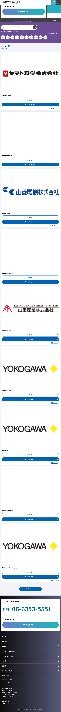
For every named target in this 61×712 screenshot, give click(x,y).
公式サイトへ (54, 108)
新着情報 (4, 661)
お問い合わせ (31, 104)
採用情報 (4, 666)
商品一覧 (29, 100)
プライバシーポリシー (7, 679)
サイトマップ (5, 683)
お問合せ (53, 2)
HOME (4, 636)
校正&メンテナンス (7, 656)
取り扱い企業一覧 (7, 671)
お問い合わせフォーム (23, 12)
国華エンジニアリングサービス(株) (12, 704)
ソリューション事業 (8, 651)
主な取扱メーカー (53, 33)
